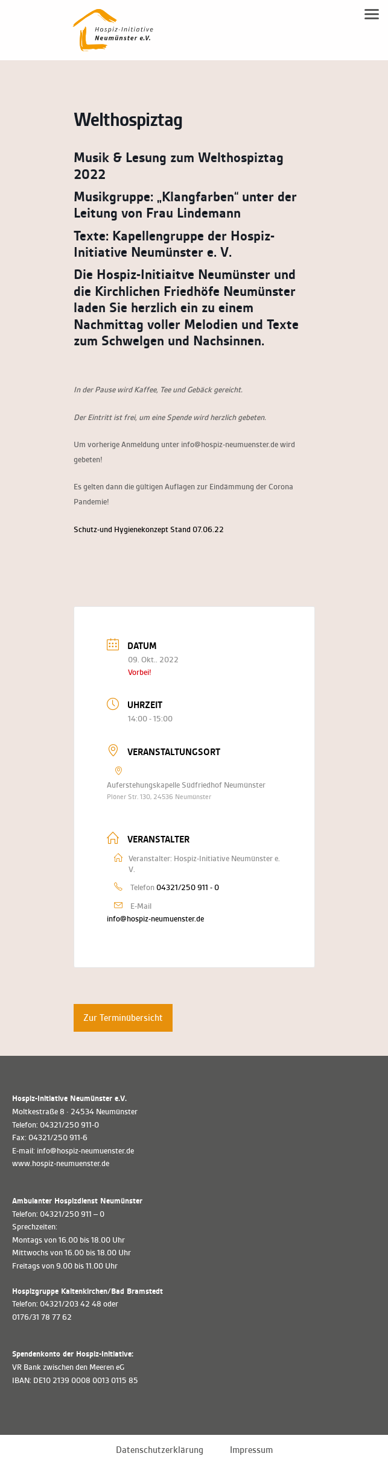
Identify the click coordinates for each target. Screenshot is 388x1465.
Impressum (251, 1450)
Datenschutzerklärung (159, 1450)
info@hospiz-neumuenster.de (155, 918)
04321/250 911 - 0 (187, 887)
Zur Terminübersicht (123, 1018)
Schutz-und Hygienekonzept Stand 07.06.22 (149, 529)
